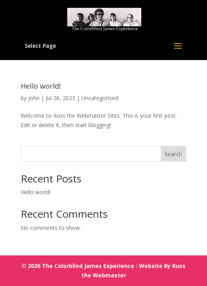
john (34, 98)
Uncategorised (99, 98)
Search (173, 154)
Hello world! (41, 86)
